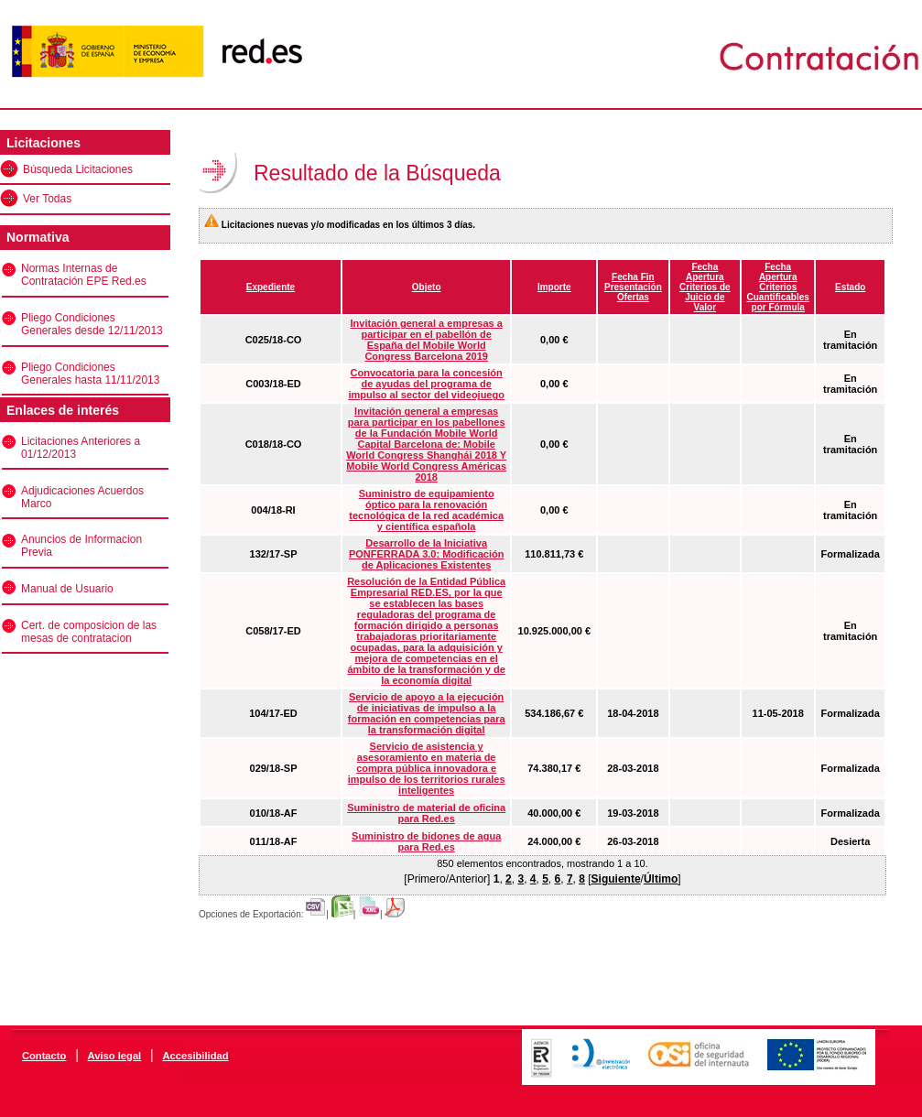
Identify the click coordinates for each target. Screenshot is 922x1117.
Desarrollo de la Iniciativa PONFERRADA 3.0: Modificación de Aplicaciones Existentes (426, 553)
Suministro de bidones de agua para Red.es (426, 841)
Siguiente (616, 879)
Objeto (426, 287)
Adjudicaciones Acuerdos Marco (82, 497)
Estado (850, 287)
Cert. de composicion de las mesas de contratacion (89, 632)
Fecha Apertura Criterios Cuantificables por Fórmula (778, 287)
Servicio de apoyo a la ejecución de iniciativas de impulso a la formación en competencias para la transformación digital (426, 713)
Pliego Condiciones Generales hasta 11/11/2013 (90, 373)
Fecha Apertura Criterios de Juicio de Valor (705, 287)
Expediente (270, 287)
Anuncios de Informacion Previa (81, 545)
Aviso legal (115, 1055)
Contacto (44, 1055)
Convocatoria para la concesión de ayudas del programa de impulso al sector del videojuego (426, 383)
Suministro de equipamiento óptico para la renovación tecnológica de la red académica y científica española (426, 510)
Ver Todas (47, 198)
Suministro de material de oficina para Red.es (426, 813)
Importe (554, 287)
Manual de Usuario (67, 588)
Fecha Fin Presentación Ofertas (633, 287)
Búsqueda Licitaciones (78, 169)
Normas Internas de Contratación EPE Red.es (83, 274)
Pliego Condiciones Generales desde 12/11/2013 (92, 324)
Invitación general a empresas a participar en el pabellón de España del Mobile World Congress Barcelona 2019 (427, 340)
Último (661, 879)
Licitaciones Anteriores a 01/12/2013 (80, 448)
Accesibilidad (195, 1055)
